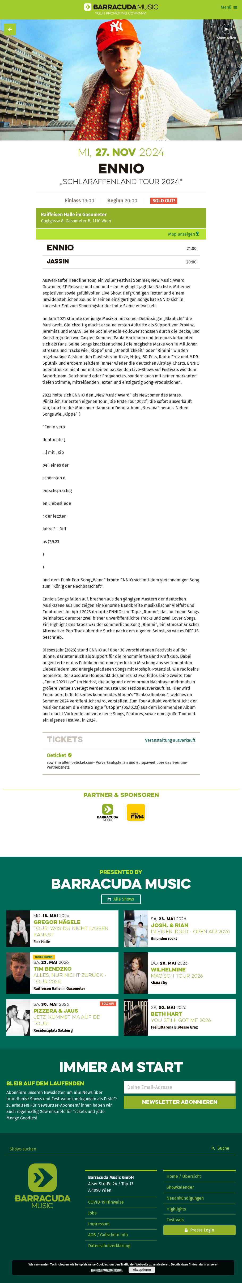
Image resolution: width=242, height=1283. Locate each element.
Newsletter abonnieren (179, 1102)
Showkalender (180, 1187)
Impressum (99, 1223)
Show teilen (226, 38)
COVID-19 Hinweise (106, 1202)
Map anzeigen (181, 234)
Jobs (92, 1213)
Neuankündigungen (185, 1198)
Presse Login (202, 1230)
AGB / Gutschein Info (108, 1234)
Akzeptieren (142, 1270)
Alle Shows (123, 899)
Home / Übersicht (184, 1176)
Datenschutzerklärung (109, 1245)
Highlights (176, 1209)
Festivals (175, 1219)
